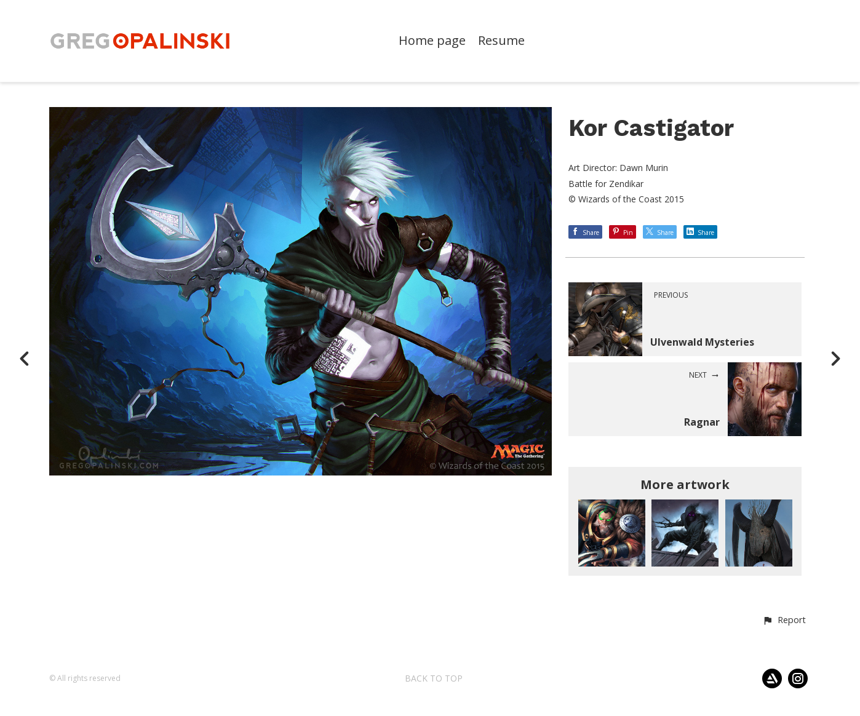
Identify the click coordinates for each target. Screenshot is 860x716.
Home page (432, 41)
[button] (784, 620)
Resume (501, 41)
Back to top (434, 678)
